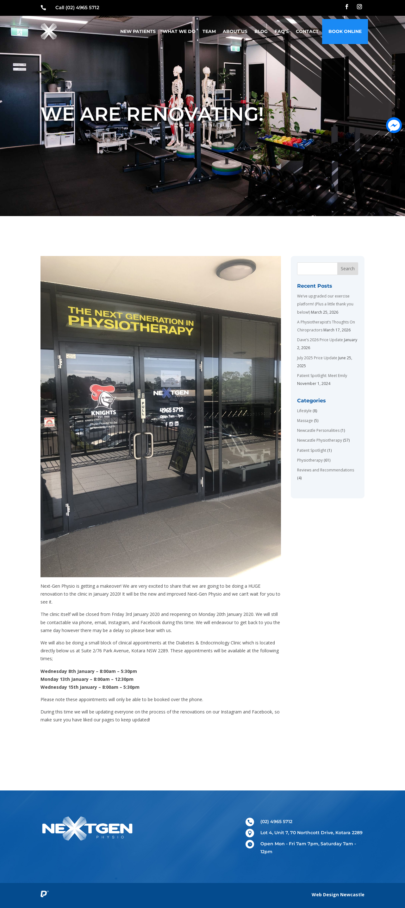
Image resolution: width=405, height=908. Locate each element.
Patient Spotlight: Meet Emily (322, 375)
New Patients (138, 31)
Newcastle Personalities (318, 430)
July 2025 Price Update (317, 358)
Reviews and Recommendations (325, 470)
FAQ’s (282, 31)
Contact (307, 31)
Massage (305, 420)
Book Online (345, 31)
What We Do (179, 31)
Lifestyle (304, 410)
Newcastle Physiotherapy (319, 440)
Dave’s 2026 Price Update (320, 339)
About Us (235, 31)
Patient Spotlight (311, 450)
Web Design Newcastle (338, 895)
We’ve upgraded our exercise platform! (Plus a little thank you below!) (325, 304)
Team (209, 31)
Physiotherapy (310, 460)
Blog (261, 31)
